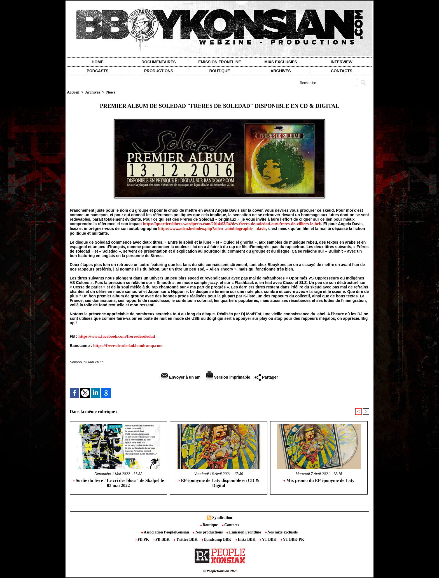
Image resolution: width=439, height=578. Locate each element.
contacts (341, 71)
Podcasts (98, 71)
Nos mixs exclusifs (281, 532)
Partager (266, 377)
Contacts (230, 525)
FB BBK (162, 539)
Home (98, 62)
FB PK (142, 539)
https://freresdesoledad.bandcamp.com (128, 345)
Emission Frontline (219, 62)
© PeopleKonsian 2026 (220, 571)
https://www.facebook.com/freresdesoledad (116, 336)
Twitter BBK (186, 539)
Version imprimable (228, 377)
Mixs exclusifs (280, 62)
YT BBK (268, 539)
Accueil (73, 92)
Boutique (219, 71)
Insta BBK (245, 539)
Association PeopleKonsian (165, 532)
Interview (341, 62)
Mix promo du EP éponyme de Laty (318, 480)
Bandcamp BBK (216, 539)
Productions (158, 71)
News (110, 92)
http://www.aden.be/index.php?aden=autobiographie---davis (212, 228)
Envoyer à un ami (181, 377)
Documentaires (158, 62)
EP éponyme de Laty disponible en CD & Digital (218, 483)
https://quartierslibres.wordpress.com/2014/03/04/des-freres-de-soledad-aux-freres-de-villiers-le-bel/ (232, 224)
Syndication (222, 518)
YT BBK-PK (292, 539)
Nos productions (208, 532)
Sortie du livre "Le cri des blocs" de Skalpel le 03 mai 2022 (118, 483)
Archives (280, 71)
